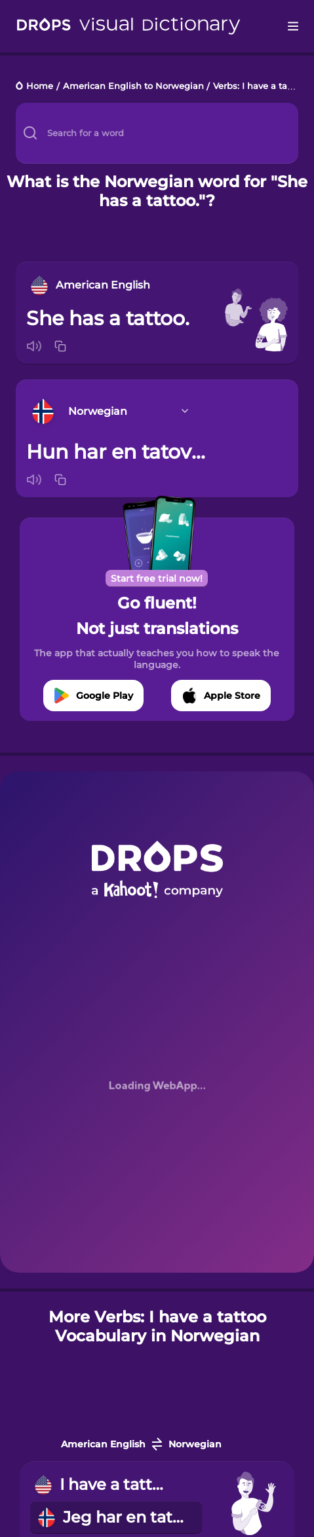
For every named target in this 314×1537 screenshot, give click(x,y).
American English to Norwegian (133, 87)
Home (39, 87)
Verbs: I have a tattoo (258, 87)
